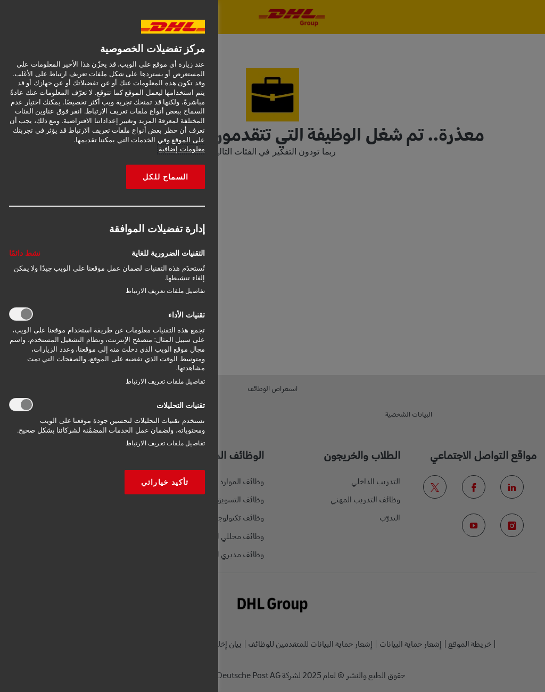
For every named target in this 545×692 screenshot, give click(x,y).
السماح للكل (165, 177)
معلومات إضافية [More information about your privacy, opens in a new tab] (182, 149)
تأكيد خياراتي (164, 482)
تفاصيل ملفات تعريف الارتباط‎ (165, 291)
